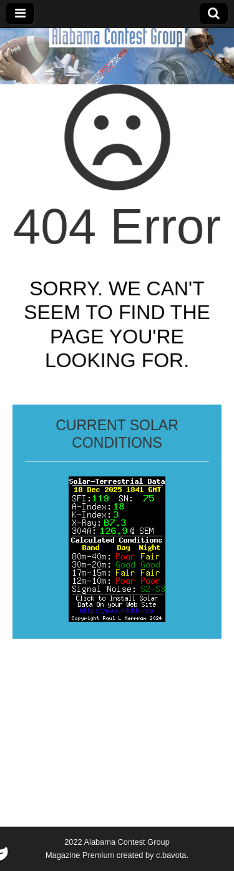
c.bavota (171, 855)
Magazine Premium (80, 855)
